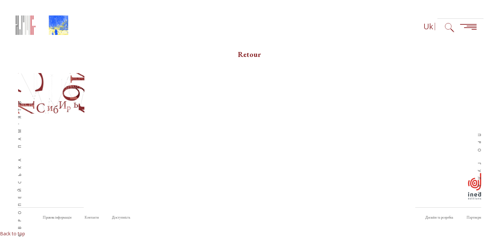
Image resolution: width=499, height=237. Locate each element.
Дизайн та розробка (439, 217)
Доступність (121, 217)
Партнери (473, 217)
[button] (51, 93)
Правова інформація (57, 217)
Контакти (92, 217)
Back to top (12, 233)
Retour (249, 54)
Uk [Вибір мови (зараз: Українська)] (428, 26)
